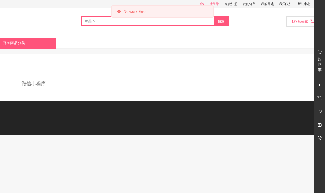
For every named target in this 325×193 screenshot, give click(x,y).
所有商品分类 (14, 43)
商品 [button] (91, 21)
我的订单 (249, 4)
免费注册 (231, 4)
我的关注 (285, 4)
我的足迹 (267, 4)
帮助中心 (304, 4)
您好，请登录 (209, 4)
